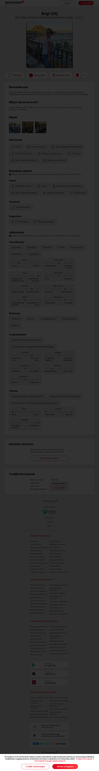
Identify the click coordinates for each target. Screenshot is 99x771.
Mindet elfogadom (65, 766)
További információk (84, 759)
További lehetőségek (35, 766)
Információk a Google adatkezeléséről (50, 761)
